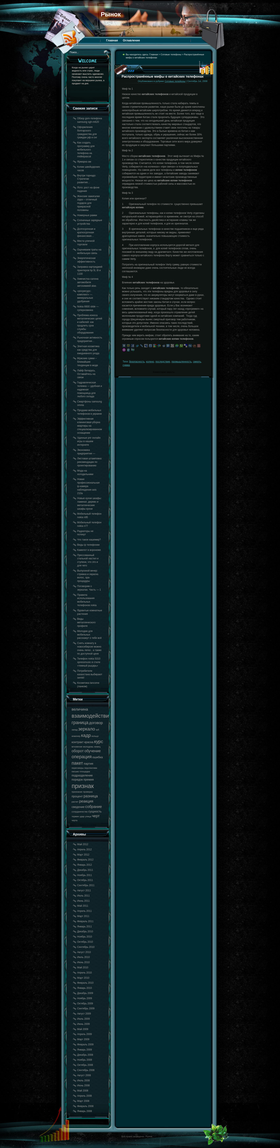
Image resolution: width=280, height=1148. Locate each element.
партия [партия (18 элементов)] (88, 763)
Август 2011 (84, 890)
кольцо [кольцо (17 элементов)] (95, 736)
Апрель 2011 (84, 911)
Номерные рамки (87, 215)
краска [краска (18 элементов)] (88, 742)
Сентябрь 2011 (86, 885)
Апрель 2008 (84, 1095)
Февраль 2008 (85, 1106)
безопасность (137, 361)
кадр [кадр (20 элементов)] (86, 735)
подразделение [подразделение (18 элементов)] (82, 775)
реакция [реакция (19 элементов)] (86, 801)
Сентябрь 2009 (86, 1008)
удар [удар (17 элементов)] (82, 816)
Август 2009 (84, 1013)
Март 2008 (83, 1101)
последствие (162, 361)
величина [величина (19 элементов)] (80, 709)
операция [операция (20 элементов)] (82, 756)
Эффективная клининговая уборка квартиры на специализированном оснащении (89, 425)
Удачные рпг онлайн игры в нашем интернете (89, 441)
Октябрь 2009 (85, 1003)
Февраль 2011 (85, 921)
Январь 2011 (84, 926)
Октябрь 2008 (85, 1065)
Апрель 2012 (84, 849)
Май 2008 (82, 1090)
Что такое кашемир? (89, 539)
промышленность (182, 361)
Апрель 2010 (84, 972)
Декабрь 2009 (85, 993)
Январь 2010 (84, 988)
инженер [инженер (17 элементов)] (76, 736)
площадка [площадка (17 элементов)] (85, 771)
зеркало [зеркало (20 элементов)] (86, 729)
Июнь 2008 (83, 1085)
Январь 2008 (84, 1111)
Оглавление (131, 40)
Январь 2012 (84, 864)
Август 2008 (84, 1075)
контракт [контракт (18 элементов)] (78, 742)
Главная (112, 40)
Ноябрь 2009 (84, 998)
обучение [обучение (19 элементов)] (92, 751)
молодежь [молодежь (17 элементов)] (88, 746)
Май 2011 (82, 905)
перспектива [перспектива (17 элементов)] (90, 768)
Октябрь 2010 (85, 941)
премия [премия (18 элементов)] (88, 779)
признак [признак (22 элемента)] (83, 785)
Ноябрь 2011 (84, 875)
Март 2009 (83, 1039)
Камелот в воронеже (89, 550)
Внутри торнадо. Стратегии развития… (86, 179)
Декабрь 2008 (85, 1054)
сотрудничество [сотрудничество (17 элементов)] (80, 811)
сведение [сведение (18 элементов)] (78, 807)
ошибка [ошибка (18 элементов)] (97, 757)
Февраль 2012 (85, 859)
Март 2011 (83, 916)
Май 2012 (82, 844)
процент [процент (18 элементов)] (77, 796)
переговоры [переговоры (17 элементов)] (78, 768)
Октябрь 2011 (85, 880)
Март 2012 (83, 854)
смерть (197, 361)
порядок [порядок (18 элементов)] (77, 779)
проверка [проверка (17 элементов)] (88, 792)
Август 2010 (84, 952)
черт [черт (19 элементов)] (96, 816)
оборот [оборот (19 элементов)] (78, 751)
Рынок (111, 14)
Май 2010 (82, 967)
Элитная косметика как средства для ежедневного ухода (88, 350)
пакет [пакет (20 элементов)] (77, 763)
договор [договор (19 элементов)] (96, 723)
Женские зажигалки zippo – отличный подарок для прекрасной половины (88, 203)
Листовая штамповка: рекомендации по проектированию (89, 462)
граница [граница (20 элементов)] (80, 722)
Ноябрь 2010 (84, 936)
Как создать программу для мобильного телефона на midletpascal (86, 149)
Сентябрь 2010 (86, 947)
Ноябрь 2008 (84, 1059)
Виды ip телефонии (88, 544)
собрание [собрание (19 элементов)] (93, 807)
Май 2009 (82, 1029)
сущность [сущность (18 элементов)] (94, 811)
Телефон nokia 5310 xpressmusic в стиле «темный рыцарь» (88, 662)
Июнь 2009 (83, 1024)
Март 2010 (83, 977)
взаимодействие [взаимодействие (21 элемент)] (92, 716)
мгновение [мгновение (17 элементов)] (77, 746)
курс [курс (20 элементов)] (98, 741)
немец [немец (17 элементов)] (97, 746)
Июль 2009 (83, 1018)
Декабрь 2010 (85, 931)
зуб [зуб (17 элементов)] (97, 729)
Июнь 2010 (83, 962)
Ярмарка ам (84, 161)
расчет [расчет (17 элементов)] (75, 801)
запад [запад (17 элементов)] (75, 729)
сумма (126, 365)
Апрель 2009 (84, 1034)
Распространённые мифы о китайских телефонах (163, 76)
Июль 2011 (83, 895)
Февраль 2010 (85, 982)
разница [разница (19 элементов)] (90, 796)
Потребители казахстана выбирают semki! (89, 674)
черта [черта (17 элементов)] (74, 820)
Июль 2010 (83, 957)
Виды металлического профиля (86, 622)
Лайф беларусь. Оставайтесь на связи (86, 374)
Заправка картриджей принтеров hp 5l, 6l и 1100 (89, 270)
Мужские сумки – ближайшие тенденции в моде (87, 362)
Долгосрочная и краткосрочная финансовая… (86, 232)
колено (150, 361)
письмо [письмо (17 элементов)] (75, 771)
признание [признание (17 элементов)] (77, 792)
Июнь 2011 (83, 900)
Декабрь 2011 (85, 870)
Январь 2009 (84, 1049)
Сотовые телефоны (171, 54)
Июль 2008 (83, 1080)
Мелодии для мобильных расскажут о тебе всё (89, 635)
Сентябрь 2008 (86, 1070)
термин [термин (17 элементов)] (75, 816)
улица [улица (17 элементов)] (88, 816)
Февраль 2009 (85, 1044)
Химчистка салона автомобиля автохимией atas (88, 282)
